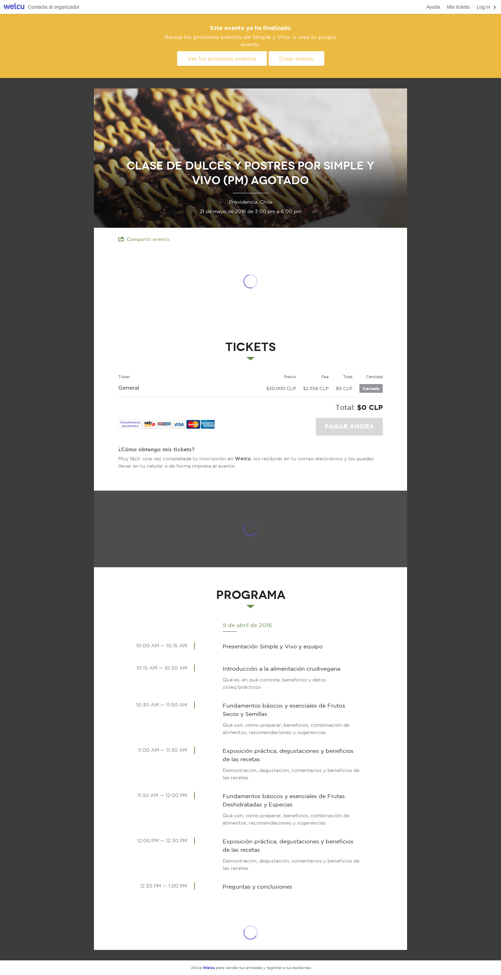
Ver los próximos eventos (222, 58)
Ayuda (433, 7)
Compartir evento (143, 239)
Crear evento (296, 58)
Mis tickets (458, 7)
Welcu (13, 7)
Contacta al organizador (54, 7)
